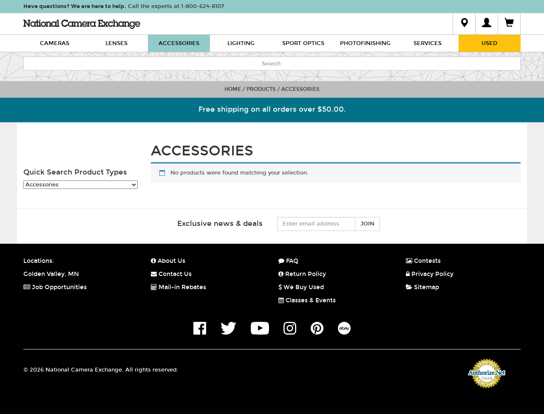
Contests (423, 261)
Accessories (179, 43)
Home (232, 89)
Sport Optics (303, 43)
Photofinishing (365, 43)
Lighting (241, 43)
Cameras (54, 43)
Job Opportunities (55, 287)
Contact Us (171, 274)
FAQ (288, 261)
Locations (37, 261)
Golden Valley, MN (51, 274)
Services (428, 43)
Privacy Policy (429, 274)
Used (489, 43)
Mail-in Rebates (178, 287)
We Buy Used (301, 287)
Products (261, 89)
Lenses (116, 43)
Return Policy (302, 274)
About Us (168, 261)
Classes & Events (307, 300)
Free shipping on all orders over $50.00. (272, 109)
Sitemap (422, 287)
